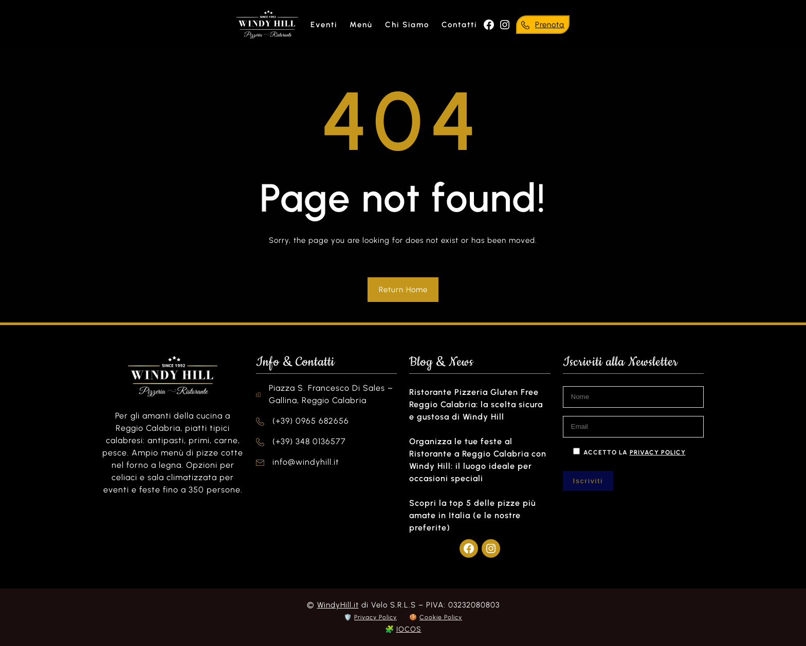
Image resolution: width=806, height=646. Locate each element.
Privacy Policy (375, 617)
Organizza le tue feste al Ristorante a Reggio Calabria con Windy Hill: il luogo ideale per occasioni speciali (477, 459)
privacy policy (658, 452)
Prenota (549, 24)
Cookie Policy (440, 617)
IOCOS (409, 629)
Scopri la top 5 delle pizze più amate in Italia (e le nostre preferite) (472, 515)
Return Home (403, 289)
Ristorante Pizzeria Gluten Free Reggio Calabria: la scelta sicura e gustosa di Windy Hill (476, 404)
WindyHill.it (338, 605)
